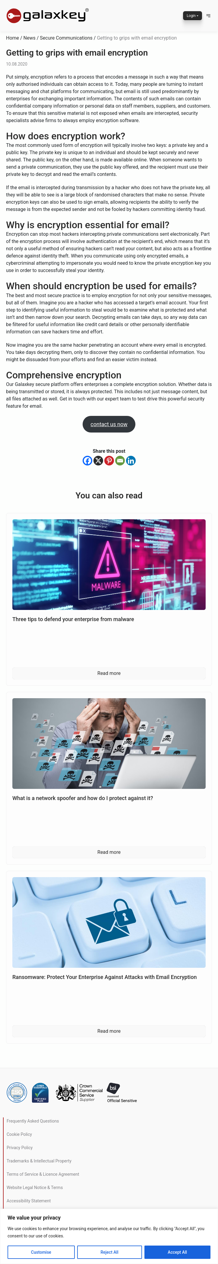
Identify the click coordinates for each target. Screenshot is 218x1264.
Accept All (177, 1252)
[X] (98, 460)
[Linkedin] (131, 460)
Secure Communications (66, 38)
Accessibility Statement (29, 1200)
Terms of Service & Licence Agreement (43, 1174)
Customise (41, 1252)
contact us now (109, 424)
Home (12, 38)
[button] (208, 15)
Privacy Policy (20, 1147)
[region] (109, 1236)
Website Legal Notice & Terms (35, 1187)
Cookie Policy (19, 1134)
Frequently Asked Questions (33, 1121)
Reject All (109, 1252)
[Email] (120, 460)
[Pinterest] (109, 460)
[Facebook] (87, 460)
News (30, 38)
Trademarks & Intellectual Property (39, 1161)
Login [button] (191, 16)
